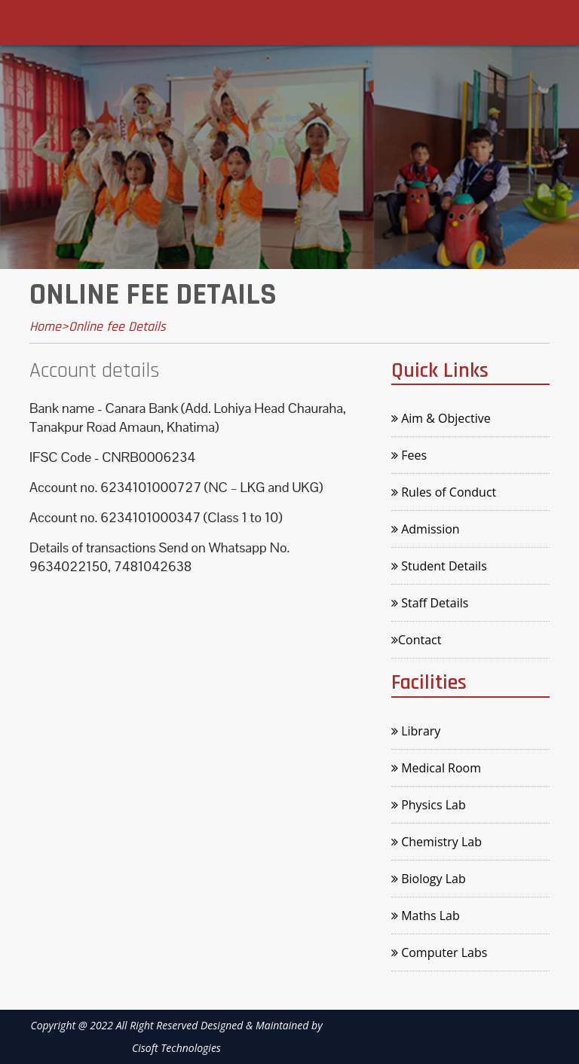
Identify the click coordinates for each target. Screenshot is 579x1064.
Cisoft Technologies (176, 1048)
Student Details (439, 566)
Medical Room (436, 768)
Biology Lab (428, 878)
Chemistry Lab (436, 841)
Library (415, 731)
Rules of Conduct (443, 492)
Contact (416, 639)
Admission (425, 529)
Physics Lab (428, 804)
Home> (49, 326)
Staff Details (429, 603)
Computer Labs (439, 952)
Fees (409, 455)
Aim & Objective (441, 418)
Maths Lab (425, 915)
